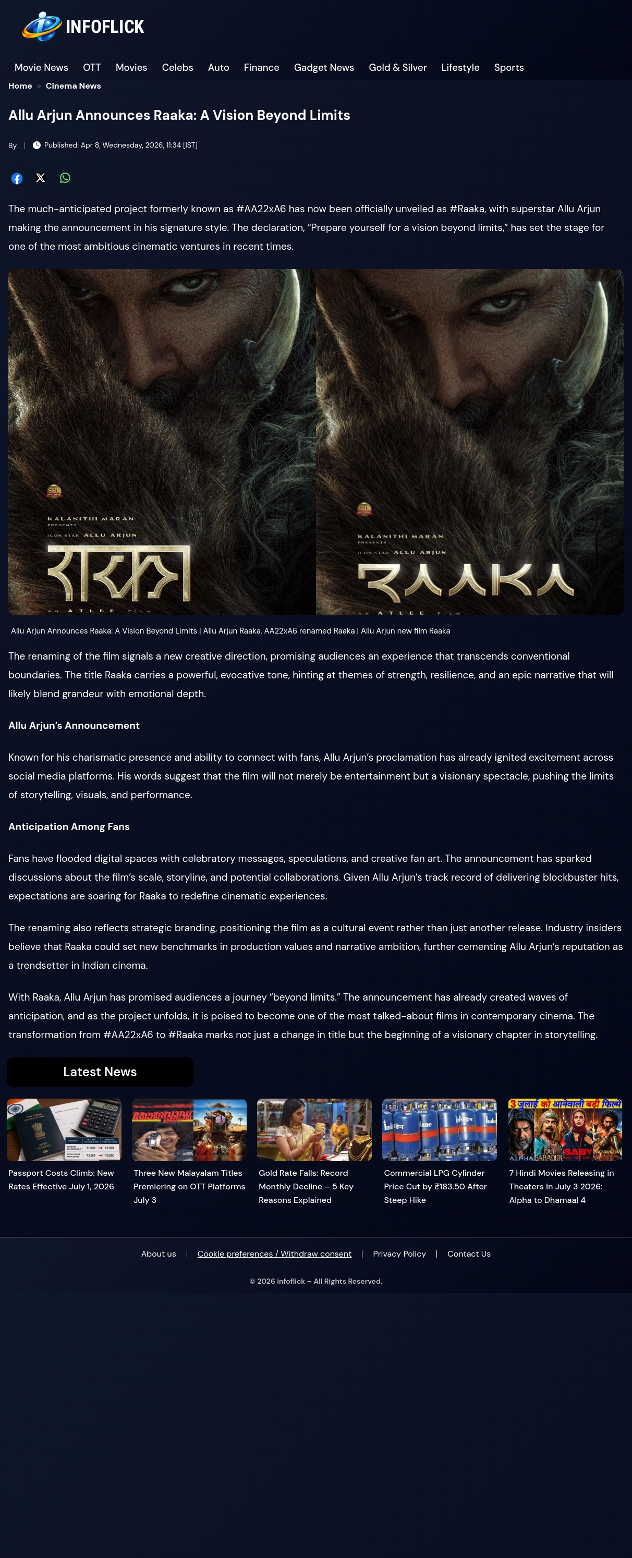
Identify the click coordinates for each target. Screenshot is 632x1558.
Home (20, 85)
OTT (92, 68)
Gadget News (324, 68)
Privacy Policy (399, 1253)
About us (158, 1253)
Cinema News (74, 85)
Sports (509, 68)
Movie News (41, 68)
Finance (261, 68)
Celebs (177, 68)
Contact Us (469, 1253)
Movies (132, 68)
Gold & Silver (398, 68)
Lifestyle (461, 68)
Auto (218, 68)
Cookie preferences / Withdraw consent (275, 1253)
